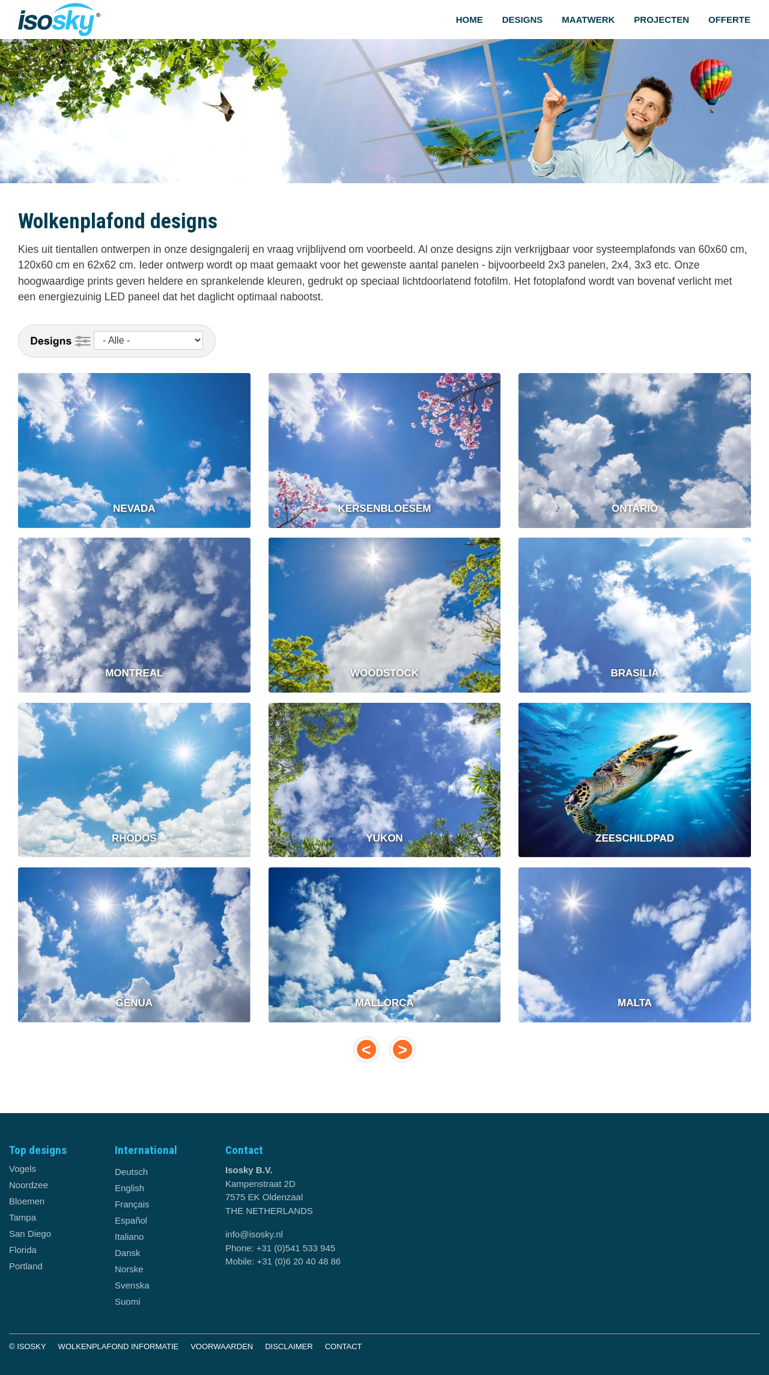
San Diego (30, 1233)
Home (469, 19)
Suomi (128, 1301)
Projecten (661, 19)
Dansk (128, 1253)
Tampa (22, 1217)
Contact (343, 1346)
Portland (26, 1266)
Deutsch (131, 1172)
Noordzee (28, 1185)
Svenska (132, 1285)
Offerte (729, 19)
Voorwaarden (221, 1346)
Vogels (22, 1169)
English (129, 1188)
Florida (23, 1250)
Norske (129, 1269)
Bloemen (26, 1201)
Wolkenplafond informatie (118, 1346)
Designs (522, 19)
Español (131, 1220)
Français (132, 1204)
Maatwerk (588, 19)
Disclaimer (288, 1346)
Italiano (129, 1236)
